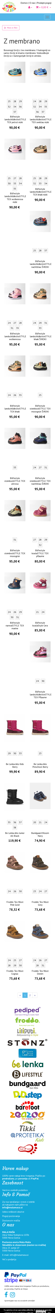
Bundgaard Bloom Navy (40, 834)
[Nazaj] (20, 995)
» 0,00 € (43, 7)
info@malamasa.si (12, 1207)
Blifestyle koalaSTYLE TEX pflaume (40, 553)
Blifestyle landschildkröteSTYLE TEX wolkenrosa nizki (15, 197)
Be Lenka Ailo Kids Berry (15, 765)
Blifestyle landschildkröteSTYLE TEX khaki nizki (40, 191)
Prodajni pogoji (44, 2)
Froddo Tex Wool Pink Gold (14, 903)
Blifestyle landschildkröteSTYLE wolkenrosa (15, 336)
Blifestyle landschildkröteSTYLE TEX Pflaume (40, 694)
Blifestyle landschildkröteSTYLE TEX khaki (15, 408)
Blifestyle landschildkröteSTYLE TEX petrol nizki (15, 119)
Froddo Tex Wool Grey (40, 903)
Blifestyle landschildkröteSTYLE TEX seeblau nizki (40, 119)
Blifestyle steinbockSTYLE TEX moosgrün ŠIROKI (40, 408)
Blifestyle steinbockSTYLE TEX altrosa (14, 481)
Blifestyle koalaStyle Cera (40, 624)
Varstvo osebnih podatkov (15, 1190)
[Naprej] (34, 995)
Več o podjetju (9, 1259)
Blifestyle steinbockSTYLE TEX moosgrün (14, 553)
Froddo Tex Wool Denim (40, 972)
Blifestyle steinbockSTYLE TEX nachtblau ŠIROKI (40, 481)
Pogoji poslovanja (11, 1216)
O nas (32, 2)
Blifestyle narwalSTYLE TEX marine (15, 625)
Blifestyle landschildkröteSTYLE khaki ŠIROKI (40, 336)
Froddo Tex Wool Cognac (14, 972)
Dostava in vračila (11, 1220)
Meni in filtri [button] (10, 27)
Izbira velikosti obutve (13, 1211)
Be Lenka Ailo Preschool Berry (40, 765)
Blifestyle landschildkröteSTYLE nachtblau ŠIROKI (40, 264)
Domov (24, 2)
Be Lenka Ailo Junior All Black (14, 834)
